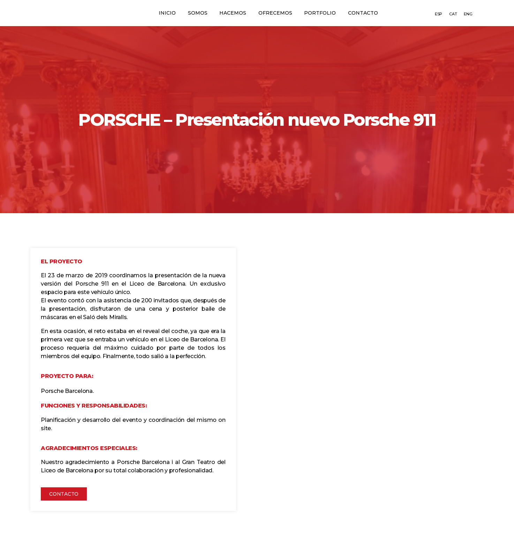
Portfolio (323, 13)
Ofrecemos (276, 13)
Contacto (368, 13)
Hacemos (232, 13)
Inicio (162, 13)
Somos (195, 13)
